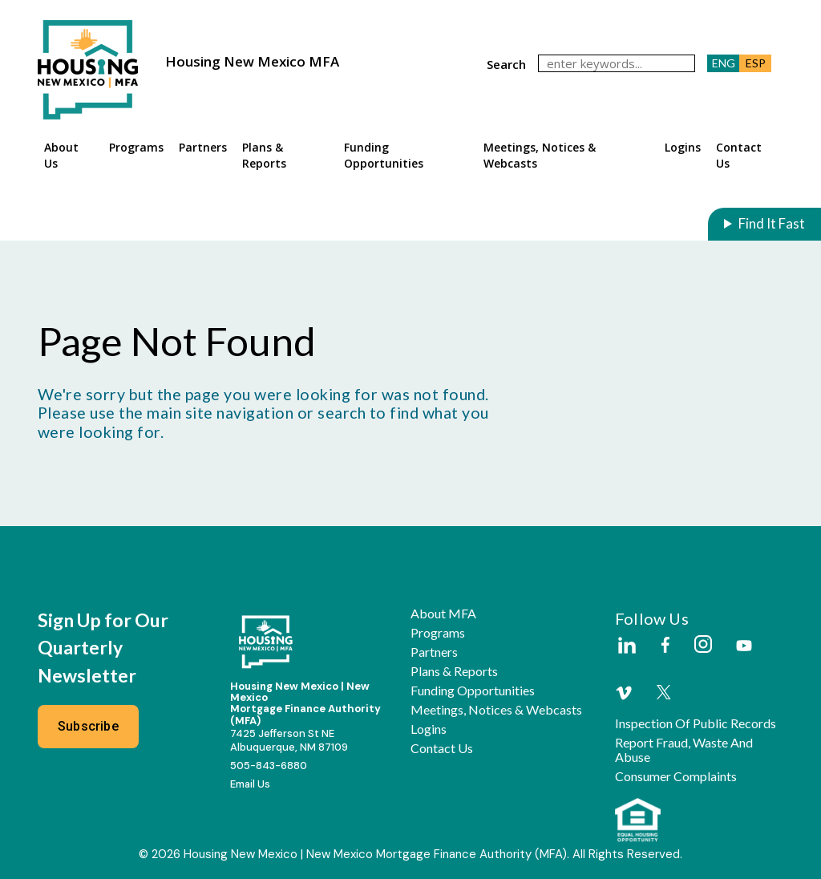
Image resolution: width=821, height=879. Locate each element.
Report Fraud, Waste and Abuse (684, 749)
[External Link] (626, 646)
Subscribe (88, 726)
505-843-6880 (268, 765)
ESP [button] (756, 63)
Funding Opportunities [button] (383, 155)
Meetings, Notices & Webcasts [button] (539, 155)
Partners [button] (203, 147)
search (506, 64)
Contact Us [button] (739, 155)
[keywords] (616, 63)
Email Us (250, 784)
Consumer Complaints (676, 776)
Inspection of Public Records (695, 723)
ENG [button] (723, 63)
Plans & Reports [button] (264, 155)
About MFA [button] (443, 613)
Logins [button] (683, 147)
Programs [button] (136, 147)
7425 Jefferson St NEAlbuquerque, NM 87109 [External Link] (289, 740)
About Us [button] (61, 155)
